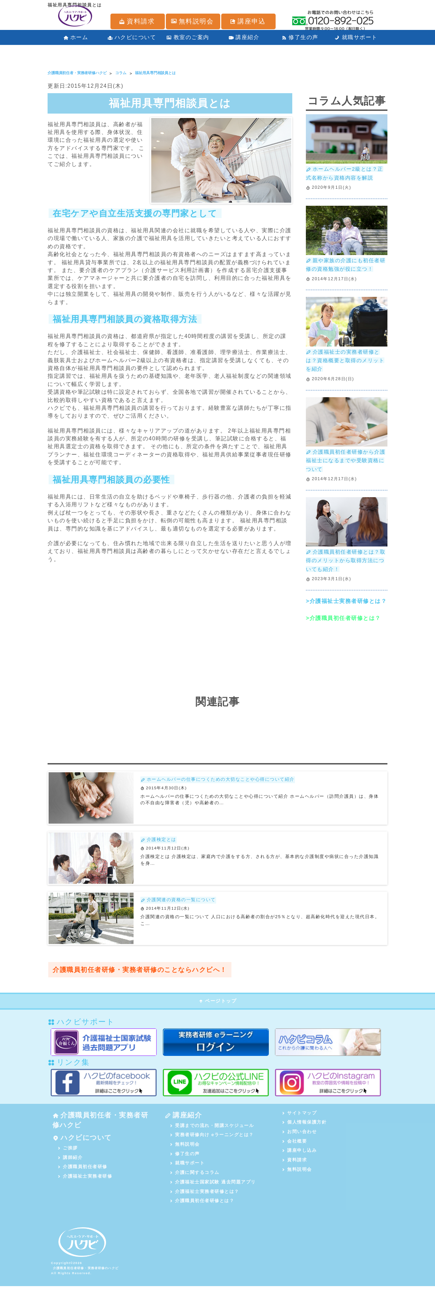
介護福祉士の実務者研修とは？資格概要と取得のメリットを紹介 (345, 363)
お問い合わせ (299, 1138)
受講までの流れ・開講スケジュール (212, 1132)
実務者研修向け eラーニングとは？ (212, 1142)
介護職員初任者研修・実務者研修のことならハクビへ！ (144, 975)
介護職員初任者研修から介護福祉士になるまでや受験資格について (345, 464)
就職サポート (355, 41)
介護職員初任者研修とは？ (202, 1210)
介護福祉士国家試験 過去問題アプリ (213, 1191)
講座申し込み (299, 1157)
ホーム (75, 41)
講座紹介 (243, 41)
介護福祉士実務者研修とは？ (205, 1200)
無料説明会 (185, 1152)
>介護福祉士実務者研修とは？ (346, 606)
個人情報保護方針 (304, 1128)
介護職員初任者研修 (82, 1177)
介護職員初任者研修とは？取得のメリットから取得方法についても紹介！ (345, 565)
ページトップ (217, 1007)
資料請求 (295, 1167)
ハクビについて (131, 41)
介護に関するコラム (195, 1181)
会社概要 (295, 1147)
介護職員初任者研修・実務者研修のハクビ (87, 1279)
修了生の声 (299, 41)
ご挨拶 (67, 1157)
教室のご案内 (187, 41)
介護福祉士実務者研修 (85, 1187)
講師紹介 (70, 1167)
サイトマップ (299, 1119)
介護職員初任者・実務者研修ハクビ (97, 1127)
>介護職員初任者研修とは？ (343, 623)
